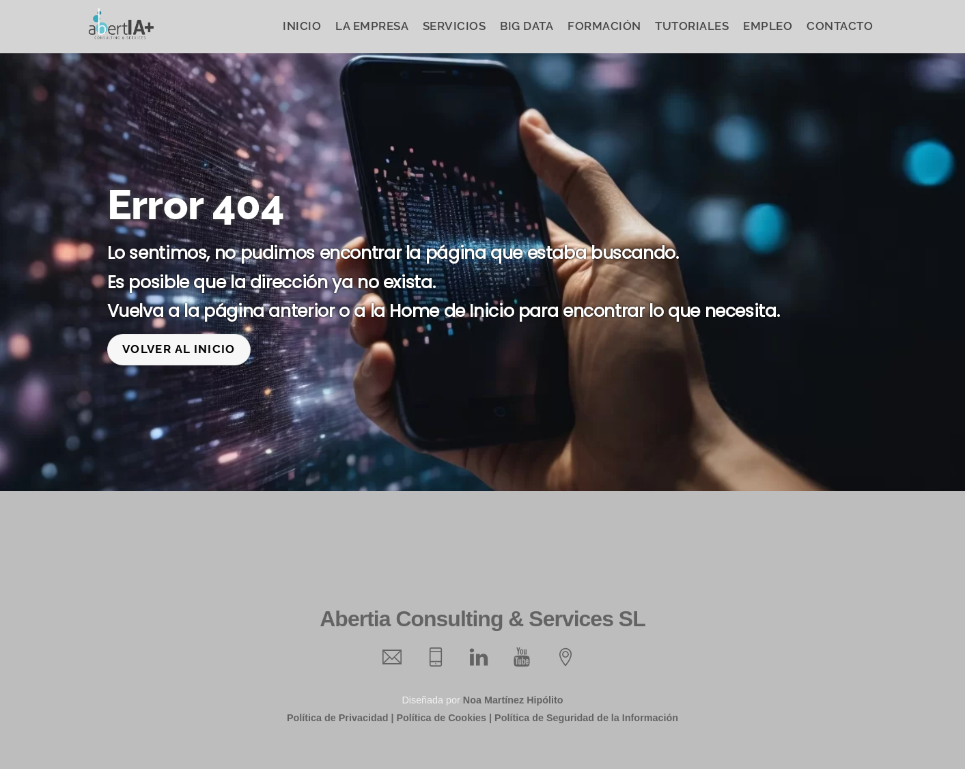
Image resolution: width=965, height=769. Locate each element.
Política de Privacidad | (340, 717)
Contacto (840, 26)
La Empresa (371, 26)
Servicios (454, 26)
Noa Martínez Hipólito (513, 699)
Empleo (767, 26)
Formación (604, 26)
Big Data (526, 26)
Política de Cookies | (444, 717)
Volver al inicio (179, 348)
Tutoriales (692, 26)
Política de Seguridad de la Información (586, 717)
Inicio (302, 26)
